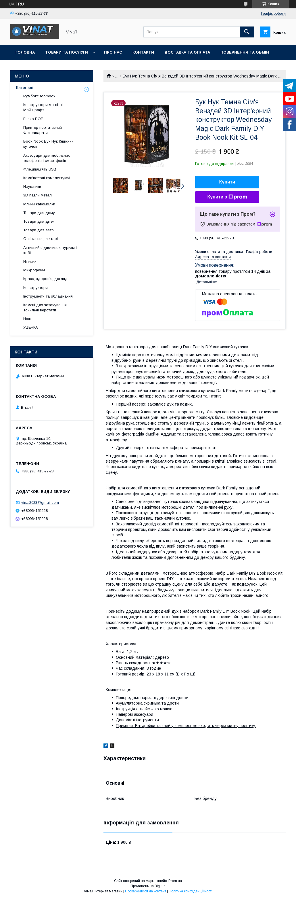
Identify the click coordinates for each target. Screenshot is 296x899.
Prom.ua (175, 881)
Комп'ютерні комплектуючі (46, 178)
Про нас (113, 52)
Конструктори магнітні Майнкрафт (43, 107)
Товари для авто (38, 230)
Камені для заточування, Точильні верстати (45, 307)
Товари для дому (39, 213)
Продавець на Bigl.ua (148, 886)
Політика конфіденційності (190, 891)
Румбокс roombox (39, 96)
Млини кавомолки (39, 204)
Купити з (227, 197)
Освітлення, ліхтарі (40, 238)
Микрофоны (34, 270)
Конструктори (35, 287)
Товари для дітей (39, 221)
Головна (25, 52)
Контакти (143, 52)
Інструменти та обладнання (48, 296)
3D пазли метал (37, 195)
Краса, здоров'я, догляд (45, 279)
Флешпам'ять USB (39, 169)
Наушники (32, 186)
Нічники (29, 261)
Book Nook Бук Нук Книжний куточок (48, 144)
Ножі (27, 319)
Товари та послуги (66, 52)
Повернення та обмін (244, 52)
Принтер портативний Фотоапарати (42, 130)
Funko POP (33, 119)
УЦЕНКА (30, 327)
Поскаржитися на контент (145, 891)
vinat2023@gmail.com (40, 502)
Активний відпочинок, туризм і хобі (50, 250)
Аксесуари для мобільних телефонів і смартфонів (46, 158)
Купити (227, 181)
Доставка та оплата (187, 52)
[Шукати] (247, 32)
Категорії (24, 87)
